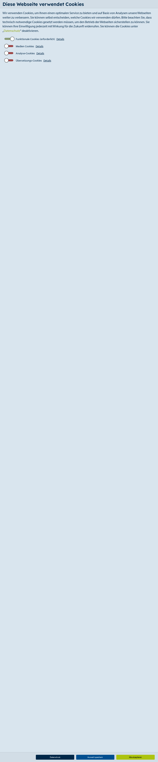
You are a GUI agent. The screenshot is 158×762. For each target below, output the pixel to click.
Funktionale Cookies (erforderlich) (35, 39)
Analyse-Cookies (25, 53)
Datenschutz (12, 31)
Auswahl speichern (95, 757)
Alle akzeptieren (135, 757)
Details (60, 39)
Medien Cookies (25, 46)
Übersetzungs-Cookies (29, 60)
